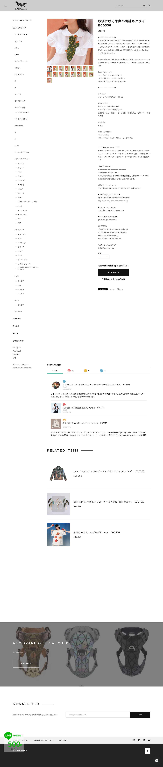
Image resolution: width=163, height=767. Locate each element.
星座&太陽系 (19, 125)
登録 (140, 716)
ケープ (20, 197)
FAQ (15, 333)
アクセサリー (19, 229)
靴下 (19, 223)
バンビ (17, 48)
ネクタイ (21, 185)
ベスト (20, 206)
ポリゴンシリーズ (24, 264)
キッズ (17, 300)
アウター (21, 294)
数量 (99, 253)
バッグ (20, 189)
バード (17, 54)
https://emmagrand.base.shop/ (111, 210)
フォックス (19, 41)
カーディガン (22, 210)
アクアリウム (19, 74)
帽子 (19, 219)
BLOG (16, 326)
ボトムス (21, 289)
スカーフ (21, 193)
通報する (120, 289)
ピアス (20, 238)
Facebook (17, 352)
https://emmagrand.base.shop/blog (113, 201)
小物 (19, 285)
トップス (21, 164)
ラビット (18, 68)
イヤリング (22, 243)
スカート (21, 168)
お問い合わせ (63, 741)
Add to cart (113, 272)
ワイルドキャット (21, 61)
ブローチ (21, 247)
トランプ (18, 94)
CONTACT (19, 341)
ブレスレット (22, 260)
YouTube (16, 356)
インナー (21, 176)
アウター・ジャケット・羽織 (27, 202)
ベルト (20, 255)
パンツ (20, 172)
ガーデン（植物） (20, 108)
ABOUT (17, 318)
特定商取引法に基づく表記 (22, 369)
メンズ (17, 276)
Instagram (17, 349)
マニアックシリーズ (22, 34)
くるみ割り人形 (20, 101)
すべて (55, 372)
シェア (112, 289)
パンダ (17, 145)
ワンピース (22, 181)
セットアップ (22, 214)
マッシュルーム (23, 112)
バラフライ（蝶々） (21, 119)
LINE (14, 359)
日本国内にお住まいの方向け (113, 279)
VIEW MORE (26, 665)
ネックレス (22, 234)
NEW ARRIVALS (22, 20)
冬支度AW (18, 311)
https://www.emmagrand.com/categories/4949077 (119, 188)
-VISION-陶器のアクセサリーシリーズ (28, 268)
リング (20, 251)
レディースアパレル (22, 159)
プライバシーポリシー (21, 365)
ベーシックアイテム (22, 152)
